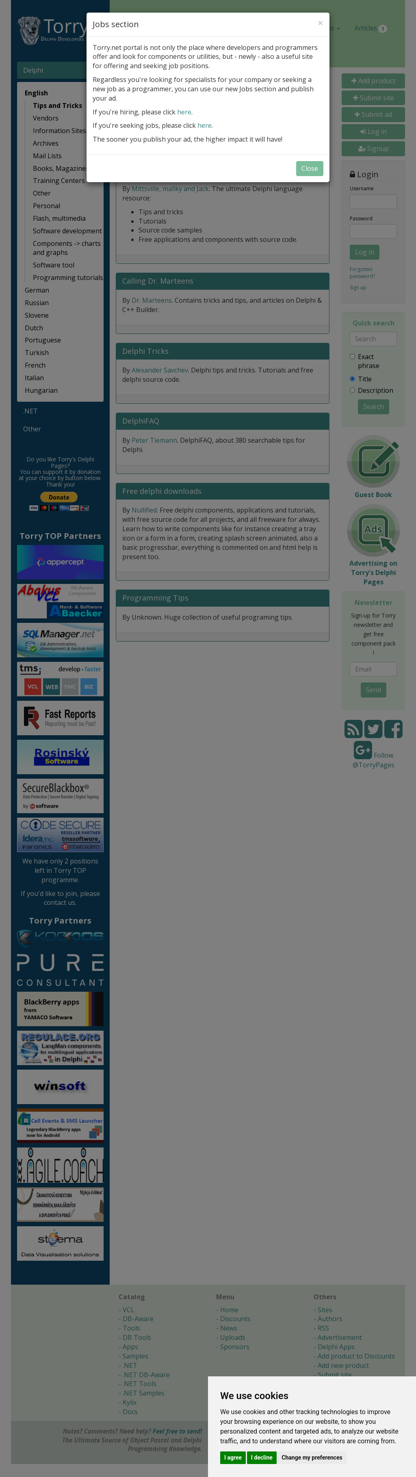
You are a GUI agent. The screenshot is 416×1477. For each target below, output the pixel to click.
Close (309, 168)
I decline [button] (262, 1457)
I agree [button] (233, 1457)
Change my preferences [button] (312, 1457)
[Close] (320, 23)
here (184, 112)
